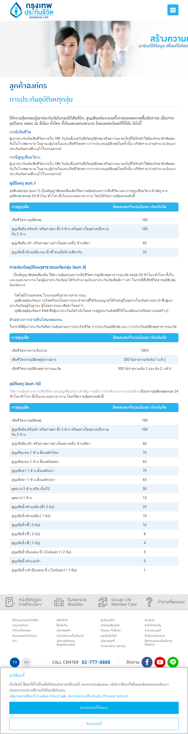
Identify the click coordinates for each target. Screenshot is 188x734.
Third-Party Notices (118, 652)
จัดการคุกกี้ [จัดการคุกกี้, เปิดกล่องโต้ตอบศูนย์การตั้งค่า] (94, 724)
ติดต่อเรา (152, 621)
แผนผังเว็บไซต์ (112, 639)
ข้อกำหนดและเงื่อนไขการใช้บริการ (160, 648)
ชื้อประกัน (64, 627)
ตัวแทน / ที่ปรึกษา (115, 633)
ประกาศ (69, 642)
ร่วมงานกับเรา (23, 627)
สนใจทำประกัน (156, 627)
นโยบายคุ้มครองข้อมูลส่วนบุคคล (70, 653)
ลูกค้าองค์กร (111, 621)
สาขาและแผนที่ (156, 633)
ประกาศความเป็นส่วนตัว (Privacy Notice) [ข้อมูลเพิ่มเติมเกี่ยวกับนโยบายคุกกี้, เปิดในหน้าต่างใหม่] (98, 696)
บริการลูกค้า (66, 633)
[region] (94, 700)
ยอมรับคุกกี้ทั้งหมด (94, 708)
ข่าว (16, 646)
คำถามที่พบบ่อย (25, 633)
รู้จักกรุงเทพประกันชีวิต (29, 621)
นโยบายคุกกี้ (111, 646)
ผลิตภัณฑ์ (65, 621)
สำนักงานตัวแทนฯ (159, 639)
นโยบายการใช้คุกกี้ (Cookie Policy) (34, 696)
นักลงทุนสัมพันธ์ (114, 627)
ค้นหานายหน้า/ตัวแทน (29, 639)
